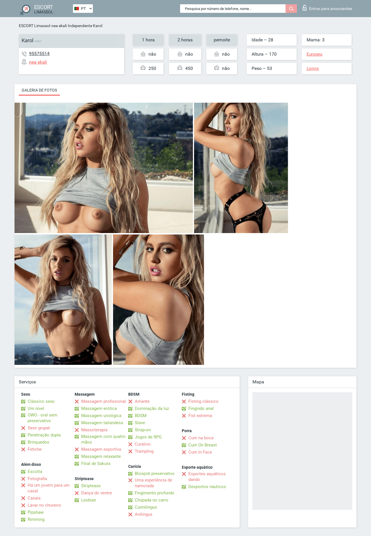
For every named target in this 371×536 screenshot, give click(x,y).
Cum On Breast (202, 445)
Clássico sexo (41, 401)
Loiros (313, 68)
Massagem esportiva (101, 449)
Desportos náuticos (207, 486)
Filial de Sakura (95, 463)
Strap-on (143, 429)
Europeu (314, 54)
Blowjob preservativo (155, 473)
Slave (140, 422)
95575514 (39, 53)
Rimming (36, 519)
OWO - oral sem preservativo (42, 417)
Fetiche (35, 449)
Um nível (36, 408)
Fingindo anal (201, 408)
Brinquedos (38, 442)
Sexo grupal (39, 427)
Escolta (35, 471)
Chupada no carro (151, 500)
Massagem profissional (103, 401)
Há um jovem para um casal (49, 488)
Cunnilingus (146, 507)
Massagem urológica (101, 415)
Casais (34, 498)
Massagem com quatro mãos (103, 439)
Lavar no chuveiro (44, 505)
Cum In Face (200, 452)
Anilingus (143, 514)
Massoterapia (94, 429)
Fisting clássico (203, 401)
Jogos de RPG (148, 437)
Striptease (91, 485)
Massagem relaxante (101, 456)
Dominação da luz (152, 408)
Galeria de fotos (39, 90)
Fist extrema (200, 415)
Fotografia (37, 478)
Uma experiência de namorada (153, 483)
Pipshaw (36, 512)
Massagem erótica (99, 408)
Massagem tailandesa (102, 422)
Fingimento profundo (154, 492)
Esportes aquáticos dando (207, 476)
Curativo (143, 444)
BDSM (140, 415)
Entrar (327, 8)
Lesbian (88, 500)
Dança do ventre (96, 492)
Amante (142, 401)
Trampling (144, 451)
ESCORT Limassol (34, 25)
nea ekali (59, 25)
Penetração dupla (44, 435)
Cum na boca (200, 437)
